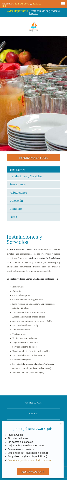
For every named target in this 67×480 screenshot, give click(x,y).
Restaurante (18, 184)
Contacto (16, 208)
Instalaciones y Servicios (26, 176)
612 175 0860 (22, 3)
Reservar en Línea (33, 157)
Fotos (13, 216)
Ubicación (16, 200)
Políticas (33, 414)
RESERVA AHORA (32, 471)
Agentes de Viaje (33, 403)
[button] (3, 94)
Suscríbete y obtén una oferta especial (29, 460)
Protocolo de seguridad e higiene (44, 12)
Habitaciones (18, 192)
